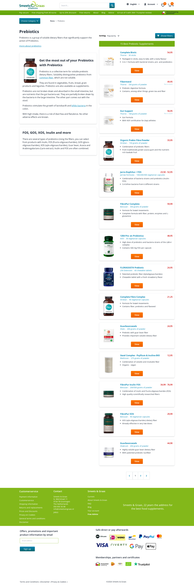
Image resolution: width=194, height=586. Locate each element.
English (135, 4)
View (137, 70)
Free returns (84, 12)
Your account (93, 510)
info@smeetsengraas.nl (63, 509)
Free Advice (93, 514)
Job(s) (55, 512)
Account (153, 4)
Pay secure (24, 12)
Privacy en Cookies (27, 515)
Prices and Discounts (28, 511)
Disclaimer (23, 522)
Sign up (27, 549)
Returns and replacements (30, 507)
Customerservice (26, 500)
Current (91, 496)
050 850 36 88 (59, 506)
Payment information (28, 496)
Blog (103, 12)
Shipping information (28, 504)
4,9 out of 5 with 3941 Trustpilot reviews (134, 12)
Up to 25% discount (67, 12)
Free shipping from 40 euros (44, 12)
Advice (111, 12)
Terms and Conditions (29, 582)
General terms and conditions (32, 518)
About (95, 12)
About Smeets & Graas (97, 500)
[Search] (112, 5)
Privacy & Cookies (59, 582)
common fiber (46, 77)
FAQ (89, 503)
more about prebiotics (30, 46)
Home (52, 21)
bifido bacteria (78, 105)
